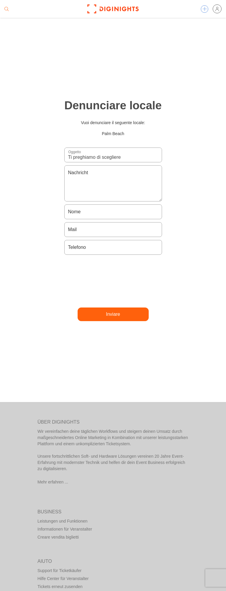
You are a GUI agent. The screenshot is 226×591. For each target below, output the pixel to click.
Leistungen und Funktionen (63, 521)
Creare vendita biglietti (58, 537)
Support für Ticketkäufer (60, 570)
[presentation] (113, 281)
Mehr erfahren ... (53, 482)
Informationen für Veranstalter (65, 529)
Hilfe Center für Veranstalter (63, 578)
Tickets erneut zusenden (60, 586)
